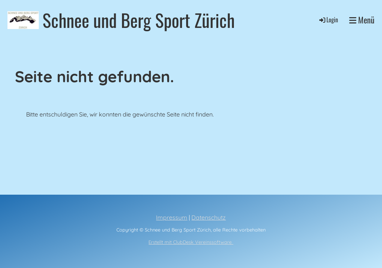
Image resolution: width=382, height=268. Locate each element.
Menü (362, 20)
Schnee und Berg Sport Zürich (139, 19)
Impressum (171, 217)
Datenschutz (208, 217)
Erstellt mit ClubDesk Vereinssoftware (190, 242)
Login (328, 19)
